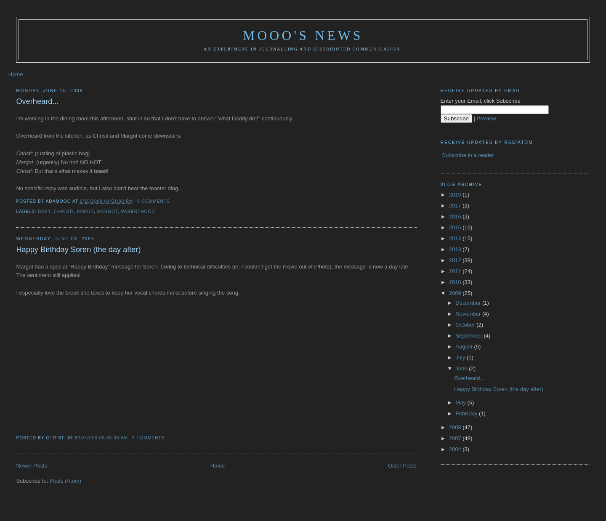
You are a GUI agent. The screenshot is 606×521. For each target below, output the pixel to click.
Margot (107, 211)
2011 (456, 271)
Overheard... (37, 101)
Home (15, 74)
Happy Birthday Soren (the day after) (78, 249)
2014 (456, 238)
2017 (456, 205)
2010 (456, 282)
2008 (456, 427)
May (461, 402)
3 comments (148, 438)
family (85, 211)
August (464, 346)
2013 (456, 249)
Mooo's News (303, 35)
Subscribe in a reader (468, 155)
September (469, 335)
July (461, 357)
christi (64, 211)
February (467, 413)
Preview (486, 118)
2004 (456, 449)
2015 (456, 227)
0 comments (153, 201)
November (468, 314)
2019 (456, 194)
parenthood (138, 211)
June (462, 368)
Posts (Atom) (65, 481)
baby (44, 211)
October (465, 325)
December (468, 303)
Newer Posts (31, 466)
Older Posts (402, 466)
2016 (456, 216)
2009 (456, 293)
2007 (456, 438)
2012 (456, 260)
